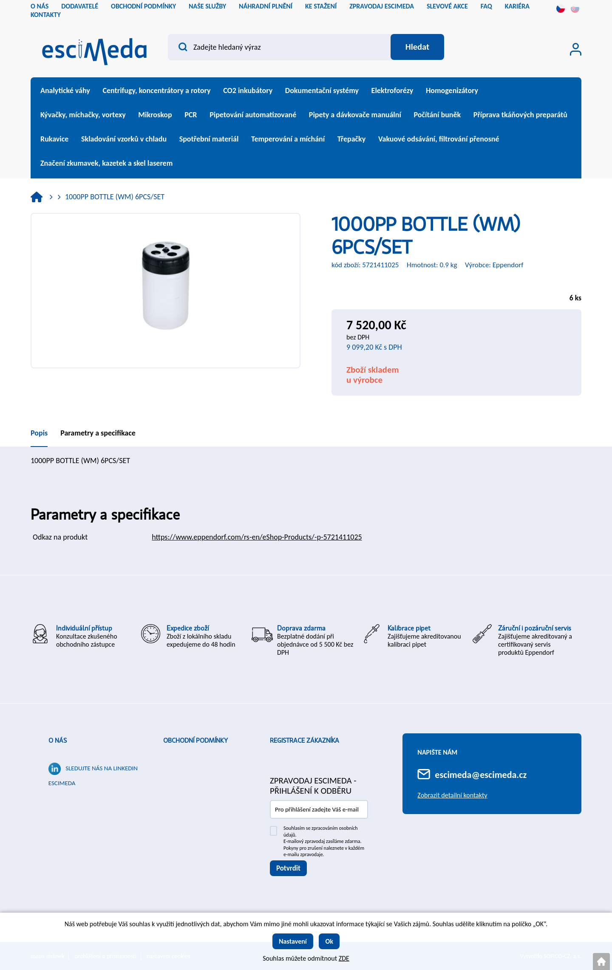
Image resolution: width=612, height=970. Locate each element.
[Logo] (94, 49)
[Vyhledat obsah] (417, 47)
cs (560, 8)
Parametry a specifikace (98, 433)
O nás (57, 740)
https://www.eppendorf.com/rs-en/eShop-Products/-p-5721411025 (257, 537)
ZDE (344, 958)
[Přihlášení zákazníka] (575, 49)
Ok (329, 941)
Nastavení (293, 941)
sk (575, 8)
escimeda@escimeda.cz (481, 775)
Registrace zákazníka (304, 740)
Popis (39, 433)
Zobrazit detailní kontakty (452, 795)
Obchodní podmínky (195, 740)
